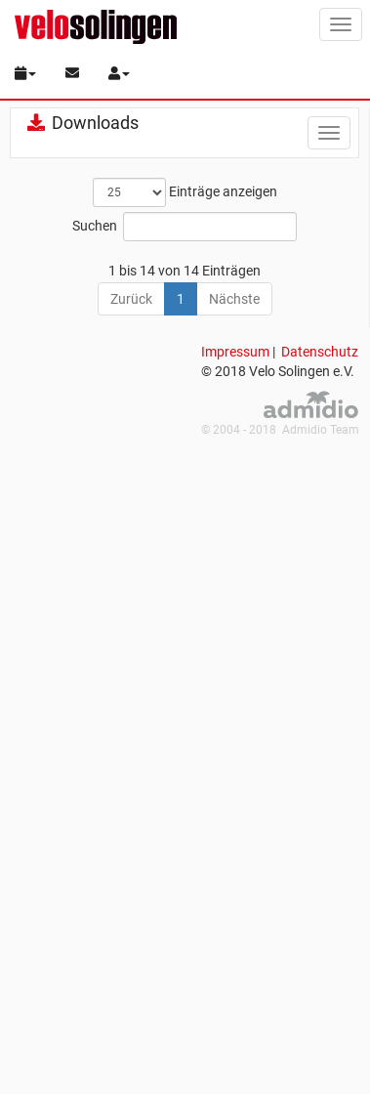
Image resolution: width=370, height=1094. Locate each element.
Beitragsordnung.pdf (138, 488)
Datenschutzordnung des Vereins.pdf (188, 580)
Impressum (235, 997)
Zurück (131, 944)
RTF (87, 416)
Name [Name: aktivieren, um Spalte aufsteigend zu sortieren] (93, 269)
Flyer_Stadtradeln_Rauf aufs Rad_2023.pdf (205, 728)
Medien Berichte (123, 344)
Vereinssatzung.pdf (134, 875)
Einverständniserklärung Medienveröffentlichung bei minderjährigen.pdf (157, 672)
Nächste (234, 944)
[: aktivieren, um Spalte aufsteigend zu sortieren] (38, 270)
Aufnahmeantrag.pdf (139, 452)
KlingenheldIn (116, 308)
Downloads (82, 122)
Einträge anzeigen (185, 192)
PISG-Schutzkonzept (137, 380)
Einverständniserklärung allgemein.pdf (191, 616)
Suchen (184, 226)
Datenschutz (319, 997)
